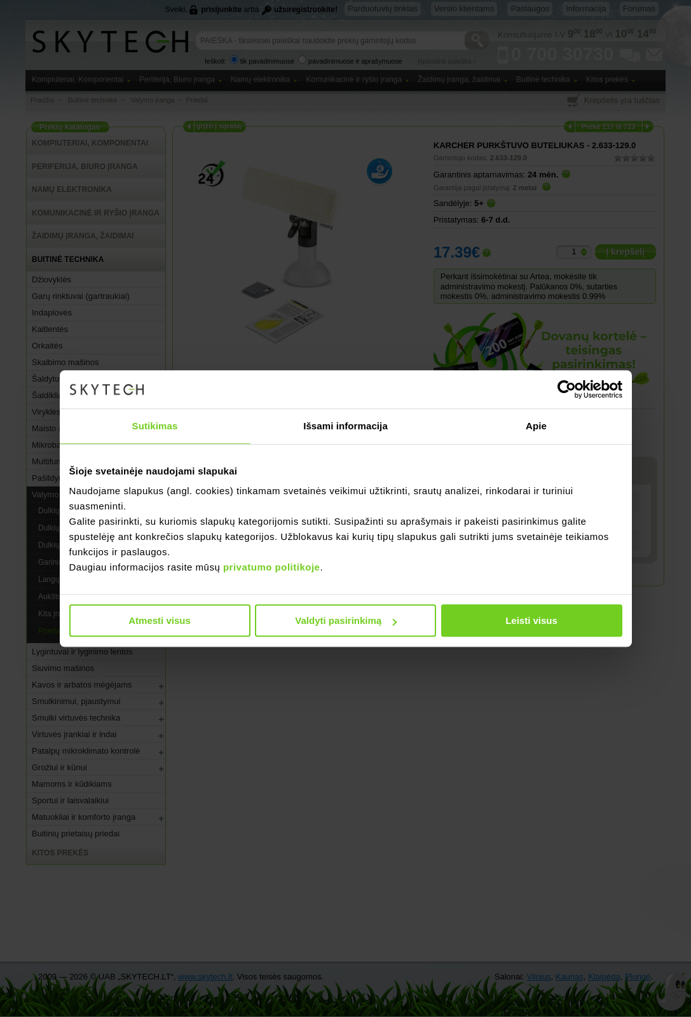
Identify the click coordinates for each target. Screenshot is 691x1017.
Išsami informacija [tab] (345, 425)
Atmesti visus (159, 620)
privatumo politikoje (271, 567)
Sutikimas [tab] (155, 425)
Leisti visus (531, 620)
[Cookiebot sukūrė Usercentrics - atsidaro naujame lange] (566, 389)
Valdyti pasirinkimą (346, 620)
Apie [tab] (536, 425)
